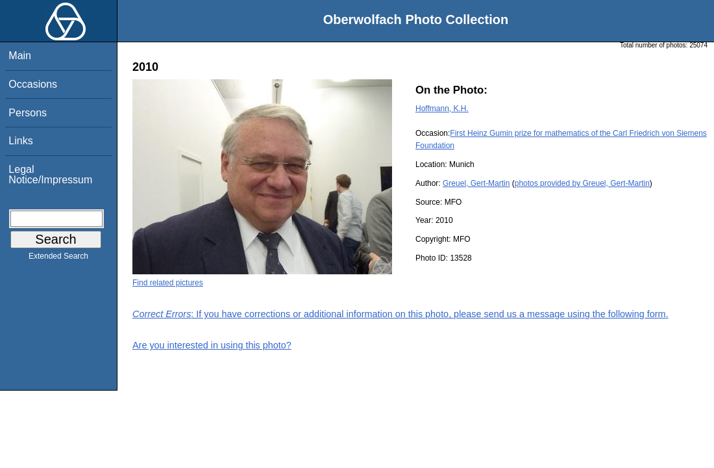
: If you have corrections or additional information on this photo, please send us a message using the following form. (400, 314)
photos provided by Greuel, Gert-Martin (582, 183)
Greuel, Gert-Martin (476, 183)
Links (20, 140)
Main (19, 55)
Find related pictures (167, 282)
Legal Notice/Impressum (50, 174)
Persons (27, 112)
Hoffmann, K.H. (442, 108)
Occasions (32, 84)
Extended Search (58, 259)
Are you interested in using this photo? (211, 345)
